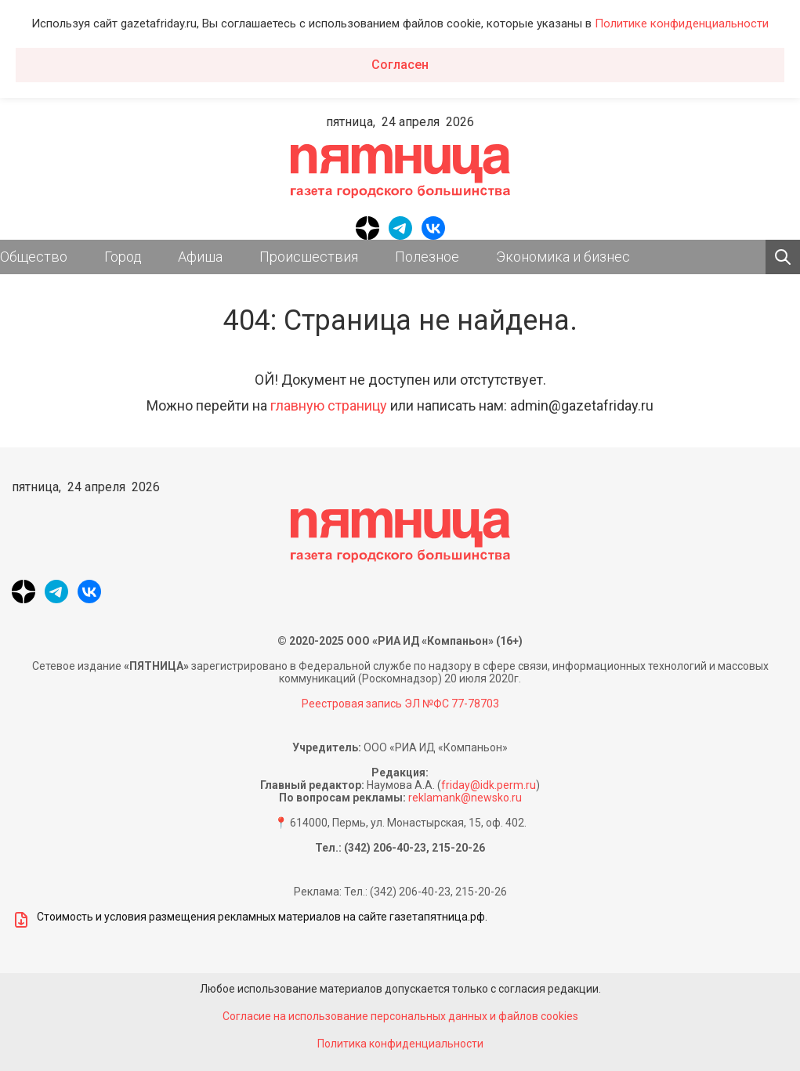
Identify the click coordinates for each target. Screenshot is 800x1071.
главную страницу (328, 405)
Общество (33, 256)
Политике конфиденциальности (682, 23)
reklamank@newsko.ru (465, 797)
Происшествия (308, 256)
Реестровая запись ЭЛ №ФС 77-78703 (400, 703)
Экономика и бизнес (563, 256)
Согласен (400, 64)
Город (123, 256)
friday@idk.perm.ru (488, 785)
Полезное (427, 256)
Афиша (200, 256)
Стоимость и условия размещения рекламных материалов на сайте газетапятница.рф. (249, 919)
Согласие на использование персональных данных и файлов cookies (400, 1016)
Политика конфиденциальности (400, 1043)
